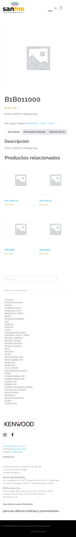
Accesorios (9, 300)
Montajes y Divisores (13, 346)
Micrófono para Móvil (13, 343)
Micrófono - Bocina (13, 340)
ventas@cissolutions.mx (14, 446)
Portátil (8, 373)
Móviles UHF (10, 362)
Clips (7, 321)
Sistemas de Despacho (14, 398)
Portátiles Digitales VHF (15, 379)
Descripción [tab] (14, 132)
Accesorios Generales (14, 302)
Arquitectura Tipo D (13, 310)
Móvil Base (9, 351)
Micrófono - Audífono (14, 338)
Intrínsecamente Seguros (15, 332)
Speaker (8, 401)
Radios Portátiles (12, 392)
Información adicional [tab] (34, 132)
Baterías (8, 316)
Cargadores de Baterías (14, 319)
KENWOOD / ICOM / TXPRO (41, 123)
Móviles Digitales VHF (14, 360)
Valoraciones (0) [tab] (57, 132)
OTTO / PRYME (11, 368)
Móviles (8, 354)
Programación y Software (15, 390)
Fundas (8, 330)
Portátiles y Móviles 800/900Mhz (19, 387)
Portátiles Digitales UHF (15, 376)
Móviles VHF (10, 365)
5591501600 (17, 452)
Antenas (8, 305)
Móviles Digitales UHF (14, 357)
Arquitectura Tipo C (13, 308)
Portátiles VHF (11, 384)
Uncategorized (11, 403)
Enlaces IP (9, 327)
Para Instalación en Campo (16, 370)
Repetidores (10, 395)
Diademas (9, 324)
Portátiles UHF (11, 381)
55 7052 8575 (20, 449)
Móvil (7, 349)
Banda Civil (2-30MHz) (14, 313)
